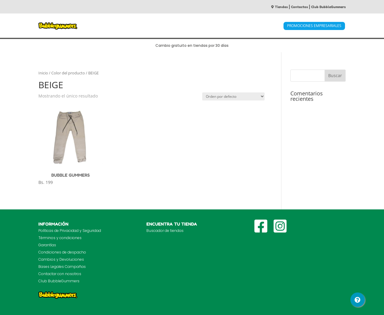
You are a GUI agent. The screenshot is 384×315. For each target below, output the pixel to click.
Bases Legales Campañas (62, 266)
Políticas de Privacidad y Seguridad (69, 230)
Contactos (299, 7)
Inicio (43, 73)
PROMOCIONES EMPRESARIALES (314, 25)
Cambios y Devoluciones (61, 259)
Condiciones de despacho (62, 252)
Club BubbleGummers (328, 7)
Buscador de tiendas (165, 230)
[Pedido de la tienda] (233, 96)
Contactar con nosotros (59, 273)
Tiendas (279, 7)
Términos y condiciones (60, 237)
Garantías (47, 245)
